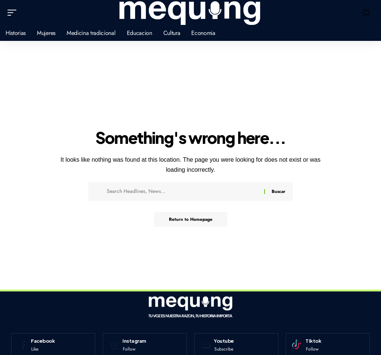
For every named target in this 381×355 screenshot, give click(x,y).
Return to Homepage (190, 219)
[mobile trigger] (13, 13)
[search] (350, 12)
